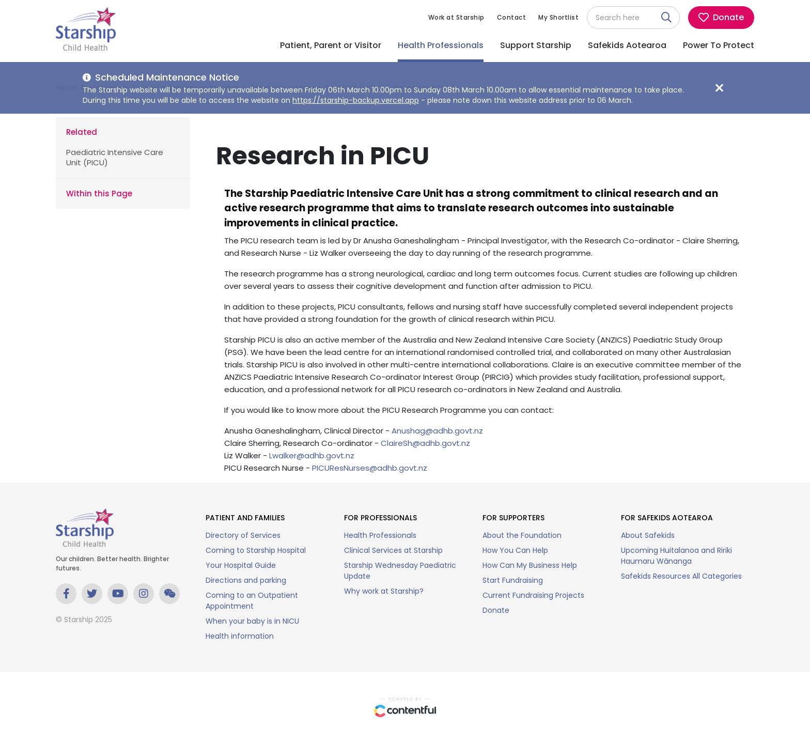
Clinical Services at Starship (393, 550)
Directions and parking (246, 580)
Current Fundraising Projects (533, 595)
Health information (240, 636)
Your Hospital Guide (241, 565)
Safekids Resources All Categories (681, 576)
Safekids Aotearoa (627, 45)
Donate (495, 610)
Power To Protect (718, 45)
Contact (511, 17)
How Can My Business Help (529, 565)
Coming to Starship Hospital (256, 550)
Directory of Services (243, 535)
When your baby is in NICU (252, 621)
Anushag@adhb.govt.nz (437, 430)
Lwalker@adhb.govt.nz (311, 455)
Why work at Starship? (384, 591)
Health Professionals (441, 45)
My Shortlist (558, 17)
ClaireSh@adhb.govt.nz (425, 443)
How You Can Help (515, 550)
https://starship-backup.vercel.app (355, 100)
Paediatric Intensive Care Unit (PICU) (114, 157)
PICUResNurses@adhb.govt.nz (369, 467)
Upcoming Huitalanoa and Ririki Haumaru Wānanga (676, 555)
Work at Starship (456, 17)
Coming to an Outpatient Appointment (252, 600)
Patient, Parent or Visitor (330, 45)
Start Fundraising (512, 580)
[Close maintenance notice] (719, 88)
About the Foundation (522, 535)
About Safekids (648, 535)
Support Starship (535, 45)
